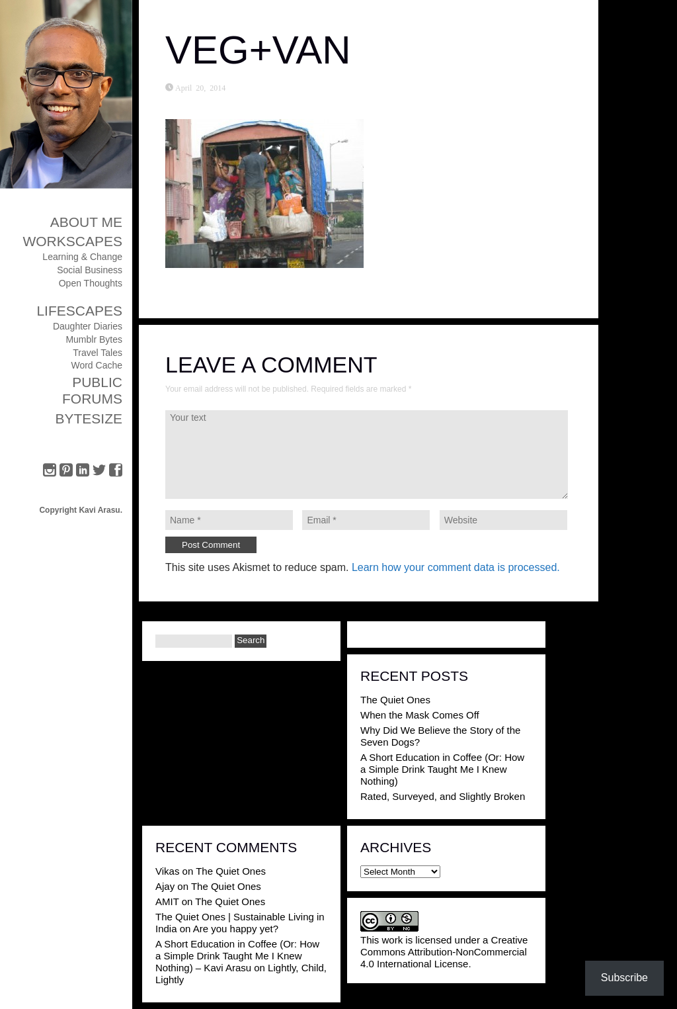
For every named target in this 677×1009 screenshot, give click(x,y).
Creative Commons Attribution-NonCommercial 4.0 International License (444, 951)
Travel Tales (97, 352)
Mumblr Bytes (93, 339)
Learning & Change (82, 256)
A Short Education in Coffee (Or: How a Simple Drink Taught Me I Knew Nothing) (442, 769)
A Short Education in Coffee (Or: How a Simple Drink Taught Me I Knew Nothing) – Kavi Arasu (237, 955)
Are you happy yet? (235, 928)
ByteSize (88, 418)
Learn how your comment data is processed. (456, 567)
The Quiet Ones (395, 699)
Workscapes (72, 241)
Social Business (89, 270)
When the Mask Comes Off (419, 715)
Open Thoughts (90, 283)
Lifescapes (79, 310)
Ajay (165, 886)
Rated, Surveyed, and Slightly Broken (442, 796)
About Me (86, 222)
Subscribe (624, 977)
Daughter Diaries (87, 326)
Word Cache (96, 365)
